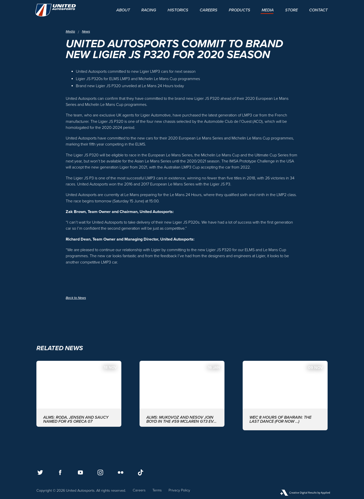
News (87, 32)
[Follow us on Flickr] (120, 472)
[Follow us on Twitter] (40, 472)
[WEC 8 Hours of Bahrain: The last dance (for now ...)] (285, 395)
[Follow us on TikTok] (140, 472)
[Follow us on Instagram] (100, 472)
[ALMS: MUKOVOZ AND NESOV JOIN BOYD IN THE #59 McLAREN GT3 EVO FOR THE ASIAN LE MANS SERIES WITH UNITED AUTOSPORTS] (182, 395)
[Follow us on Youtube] (80, 472)
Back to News (77, 298)
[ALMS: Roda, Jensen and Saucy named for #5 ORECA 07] (78, 395)
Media (71, 32)
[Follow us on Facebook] (60, 472)
